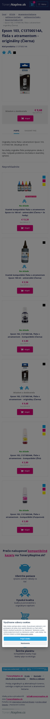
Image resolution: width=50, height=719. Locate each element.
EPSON (12, 14)
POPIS (16, 130)
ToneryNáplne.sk (14, 699)
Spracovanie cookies (27, 634)
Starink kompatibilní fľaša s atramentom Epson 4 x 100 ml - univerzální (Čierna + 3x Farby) (25, 212)
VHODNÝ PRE (30, 130)
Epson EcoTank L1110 (13, 20)
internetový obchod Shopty (23, 702)
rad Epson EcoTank (13, 17)
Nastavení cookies (17, 704)
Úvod (4, 14)
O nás (27, 676)
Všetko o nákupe (37, 679)
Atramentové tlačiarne (27, 14)
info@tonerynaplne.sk (37, 696)
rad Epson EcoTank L (32, 17)
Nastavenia (25, 643)
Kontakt (37, 676)
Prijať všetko (25, 639)
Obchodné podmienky (15, 679)
